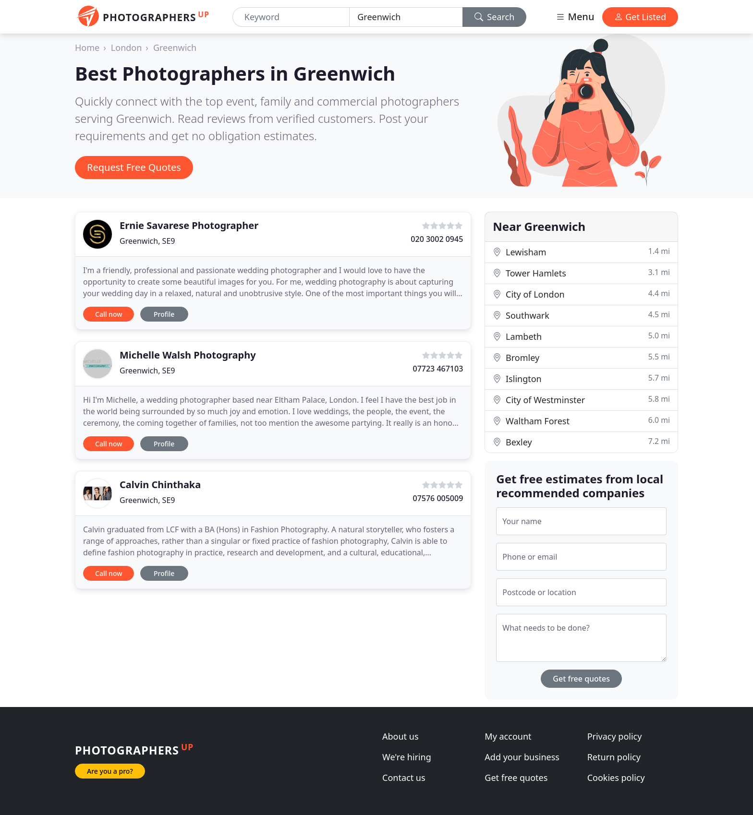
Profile (164, 314)
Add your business (522, 757)
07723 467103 (438, 368)
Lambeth (581, 336)
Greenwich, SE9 (147, 241)
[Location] (405, 17)
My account (508, 736)
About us (400, 736)
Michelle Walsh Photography (188, 354)
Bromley (581, 357)
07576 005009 (438, 498)
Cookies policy (616, 777)
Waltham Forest (581, 421)
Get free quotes (581, 678)
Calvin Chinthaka (160, 484)
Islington (581, 378)
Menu (575, 16)
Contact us (403, 777)
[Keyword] (291, 17)
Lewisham (581, 252)
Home (87, 47)
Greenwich (174, 47)
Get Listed (640, 17)
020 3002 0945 (437, 239)
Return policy (614, 757)
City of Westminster (581, 400)
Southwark (581, 315)
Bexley (581, 442)
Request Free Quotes (134, 167)
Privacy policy (614, 736)
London (126, 47)
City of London (581, 294)
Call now (108, 314)
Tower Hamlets (581, 273)
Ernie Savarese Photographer (189, 225)
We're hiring (406, 757)
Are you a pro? (110, 771)
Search (494, 17)
